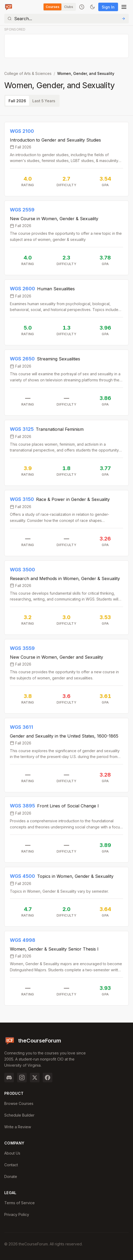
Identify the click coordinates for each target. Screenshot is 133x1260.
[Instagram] (22, 1077)
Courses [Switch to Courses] (52, 7)
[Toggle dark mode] (92, 7)
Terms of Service (19, 1203)
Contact (11, 1165)
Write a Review (17, 1127)
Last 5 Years (43, 101)
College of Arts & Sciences (28, 73)
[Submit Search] (123, 18)
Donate (10, 1176)
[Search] (66, 18)
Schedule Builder (19, 1115)
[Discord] (9, 1077)
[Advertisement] (67, 46)
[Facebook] (47, 1077)
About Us (12, 1153)
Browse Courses (18, 1103)
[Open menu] (124, 7)
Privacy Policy (16, 1214)
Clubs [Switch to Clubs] (68, 7)
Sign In (108, 7)
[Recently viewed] (82, 7)
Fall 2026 (17, 101)
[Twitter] (35, 1077)
